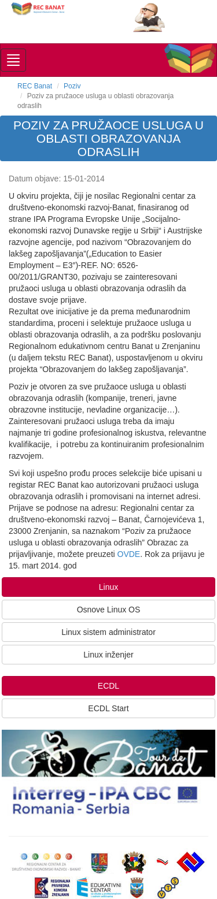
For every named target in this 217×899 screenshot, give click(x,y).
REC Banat (34, 86)
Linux (108, 587)
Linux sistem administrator (108, 632)
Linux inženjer (108, 654)
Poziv (72, 86)
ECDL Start (108, 708)
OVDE (129, 554)
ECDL (108, 685)
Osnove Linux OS (109, 609)
